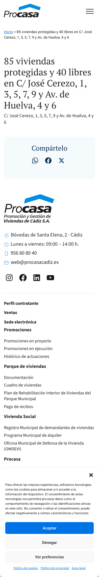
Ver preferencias (49, 557)
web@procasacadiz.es (35, 262)
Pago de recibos (18, 407)
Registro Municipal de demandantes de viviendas (49, 428)
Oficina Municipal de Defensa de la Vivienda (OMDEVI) (44, 446)
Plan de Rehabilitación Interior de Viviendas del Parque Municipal (47, 396)
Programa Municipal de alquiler (33, 435)
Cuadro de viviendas (22, 385)
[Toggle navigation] (92, 10)
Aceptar (49, 528)
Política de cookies (25, 568)
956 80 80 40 (24, 253)
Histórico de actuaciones (26, 356)
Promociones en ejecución (28, 349)
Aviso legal (79, 568)
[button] (91, 474)
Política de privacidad (55, 568)
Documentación (18, 377)
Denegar (49, 542)
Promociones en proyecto (27, 341)
